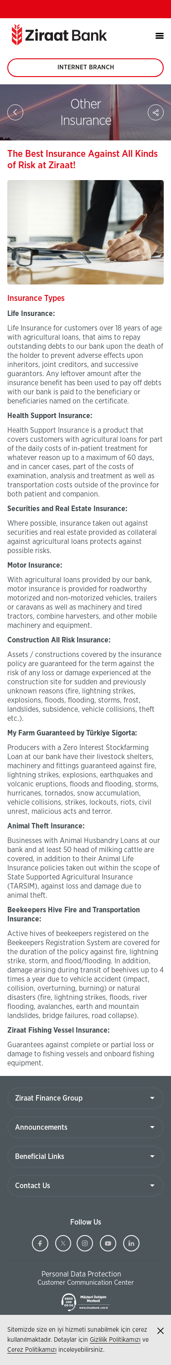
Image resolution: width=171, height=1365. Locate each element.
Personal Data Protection (81, 1274)
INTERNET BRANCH (85, 70)
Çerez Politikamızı (32, 1350)
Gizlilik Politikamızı (115, 1340)
